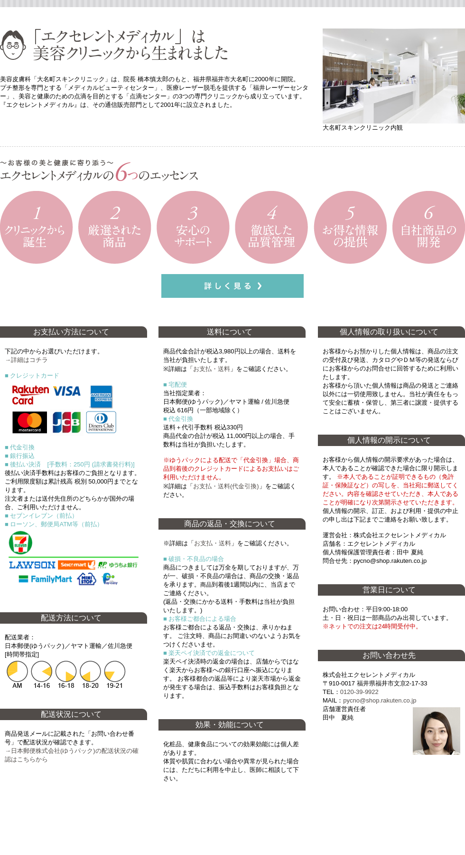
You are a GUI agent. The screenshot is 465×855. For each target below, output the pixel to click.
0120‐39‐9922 (359, 691)
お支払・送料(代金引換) (226, 486)
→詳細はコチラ (26, 359)
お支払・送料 (211, 368)
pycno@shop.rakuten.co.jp (379, 700)
